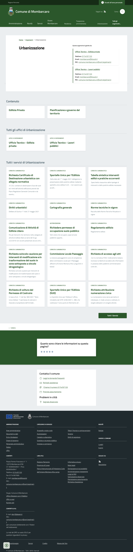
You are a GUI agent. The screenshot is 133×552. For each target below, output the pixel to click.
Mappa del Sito (62, 543)
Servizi (39, 23)
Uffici (8, 450)
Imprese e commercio (44, 444)
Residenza (67, 23)
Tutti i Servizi (112, 315)
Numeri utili (10, 502)
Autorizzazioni (55, 223)
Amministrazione (15, 23)
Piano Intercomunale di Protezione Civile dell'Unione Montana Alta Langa (51, 470)
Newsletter (102, 464)
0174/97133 (87, 56)
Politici (8, 447)
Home (21, 40)
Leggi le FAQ (72, 474)
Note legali (71, 465)
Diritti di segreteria (74, 437)
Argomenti (29, 40)
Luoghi (101, 444)
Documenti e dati (12, 434)
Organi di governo (12, 440)
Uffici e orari (10, 499)
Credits (44, 543)
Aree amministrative (13, 430)
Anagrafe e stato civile (44, 430)
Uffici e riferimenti (16, 138)
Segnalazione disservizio (76, 476)
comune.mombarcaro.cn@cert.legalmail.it (95, 62)
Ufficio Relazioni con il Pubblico (16, 496)
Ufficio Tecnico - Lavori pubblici (87, 69)
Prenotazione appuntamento (78, 479)
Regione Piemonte (13, 2)
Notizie (101, 430)
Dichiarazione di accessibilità (77, 468)
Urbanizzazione (102, 23)
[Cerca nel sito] (121, 11)
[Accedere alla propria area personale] (112, 2)
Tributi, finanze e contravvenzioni (79, 430)
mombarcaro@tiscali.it (88, 59)
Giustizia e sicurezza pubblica (47, 440)
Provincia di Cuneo (43, 465)
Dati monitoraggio (12, 543)
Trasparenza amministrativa (81, 22)
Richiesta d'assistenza (75, 482)
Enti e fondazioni (12, 437)
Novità (29, 23)
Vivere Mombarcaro (52, 22)
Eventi (101, 448)
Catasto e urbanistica (17, 171)
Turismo (70, 434)
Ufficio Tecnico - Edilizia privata (87, 51)
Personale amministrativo (15, 444)
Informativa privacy (74, 462)
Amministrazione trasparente (78, 471)
